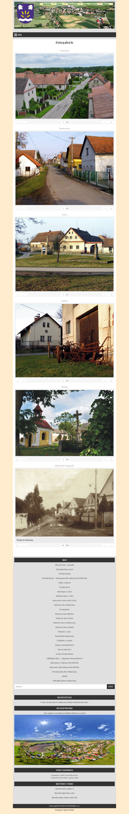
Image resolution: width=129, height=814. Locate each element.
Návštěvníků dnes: (63, 793)
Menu (20, 34)
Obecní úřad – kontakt (64, 565)
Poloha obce (64, 587)
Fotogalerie (64, 42)
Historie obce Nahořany (64, 605)
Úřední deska (64, 574)
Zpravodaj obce (64, 650)
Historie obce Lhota (64, 618)
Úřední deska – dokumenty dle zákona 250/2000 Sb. (64, 578)
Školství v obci (64, 632)
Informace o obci (64, 592)
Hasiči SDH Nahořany (64, 636)
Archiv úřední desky (64, 654)
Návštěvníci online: (64, 789)
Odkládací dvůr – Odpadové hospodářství (64, 658)
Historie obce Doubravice (64, 623)
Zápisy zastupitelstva (64, 645)
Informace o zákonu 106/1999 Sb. (64, 663)
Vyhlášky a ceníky (64, 641)
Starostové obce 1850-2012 (64, 601)
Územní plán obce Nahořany (64, 672)
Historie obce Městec (64, 614)
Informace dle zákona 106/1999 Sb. (64, 667)
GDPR (64, 676)
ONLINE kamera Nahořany (64, 681)
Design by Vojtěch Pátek (64, 810)
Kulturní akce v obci (64, 596)
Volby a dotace (64, 583)
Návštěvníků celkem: (61, 798)
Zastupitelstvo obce (64, 569)
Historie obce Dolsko (64, 627)
